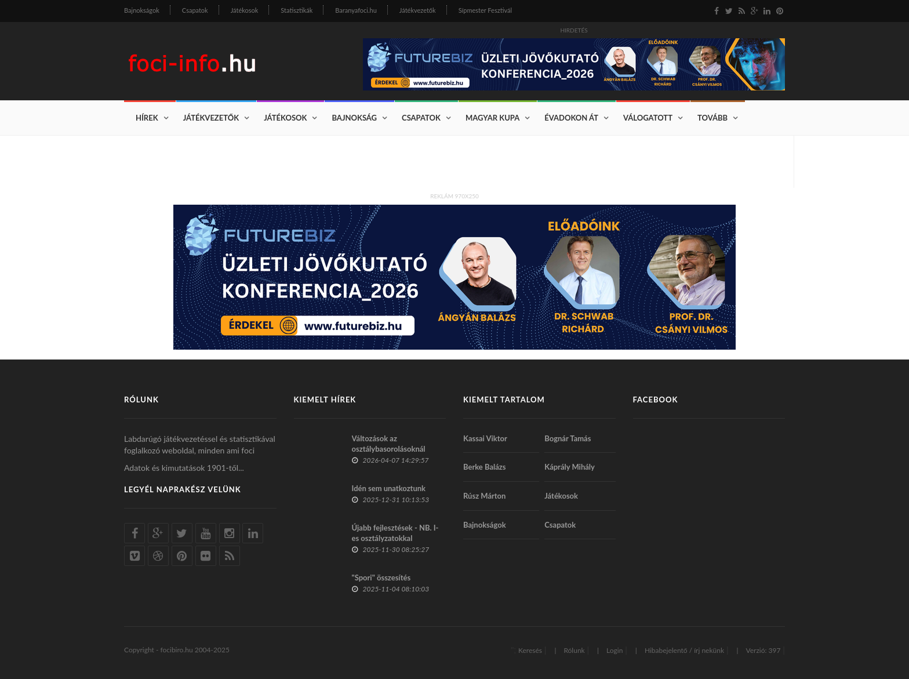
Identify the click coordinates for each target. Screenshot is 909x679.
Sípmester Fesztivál (485, 10)
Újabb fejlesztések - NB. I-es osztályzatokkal (395, 533)
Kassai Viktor (485, 438)
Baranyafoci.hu (356, 10)
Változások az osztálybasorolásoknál (389, 443)
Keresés (530, 650)
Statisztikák (296, 10)
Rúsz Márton (484, 495)
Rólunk (573, 650)
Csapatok (195, 10)
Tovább (712, 117)
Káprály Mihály (569, 466)
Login (614, 650)
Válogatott (647, 117)
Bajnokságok (141, 10)
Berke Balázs (484, 466)
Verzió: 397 (763, 650)
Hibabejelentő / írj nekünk (684, 650)
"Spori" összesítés (381, 577)
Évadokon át (571, 117)
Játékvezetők (417, 10)
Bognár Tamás (567, 438)
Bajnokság (354, 117)
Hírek (147, 117)
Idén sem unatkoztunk (389, 488)
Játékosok (245, 10)
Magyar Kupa (492, 117)
